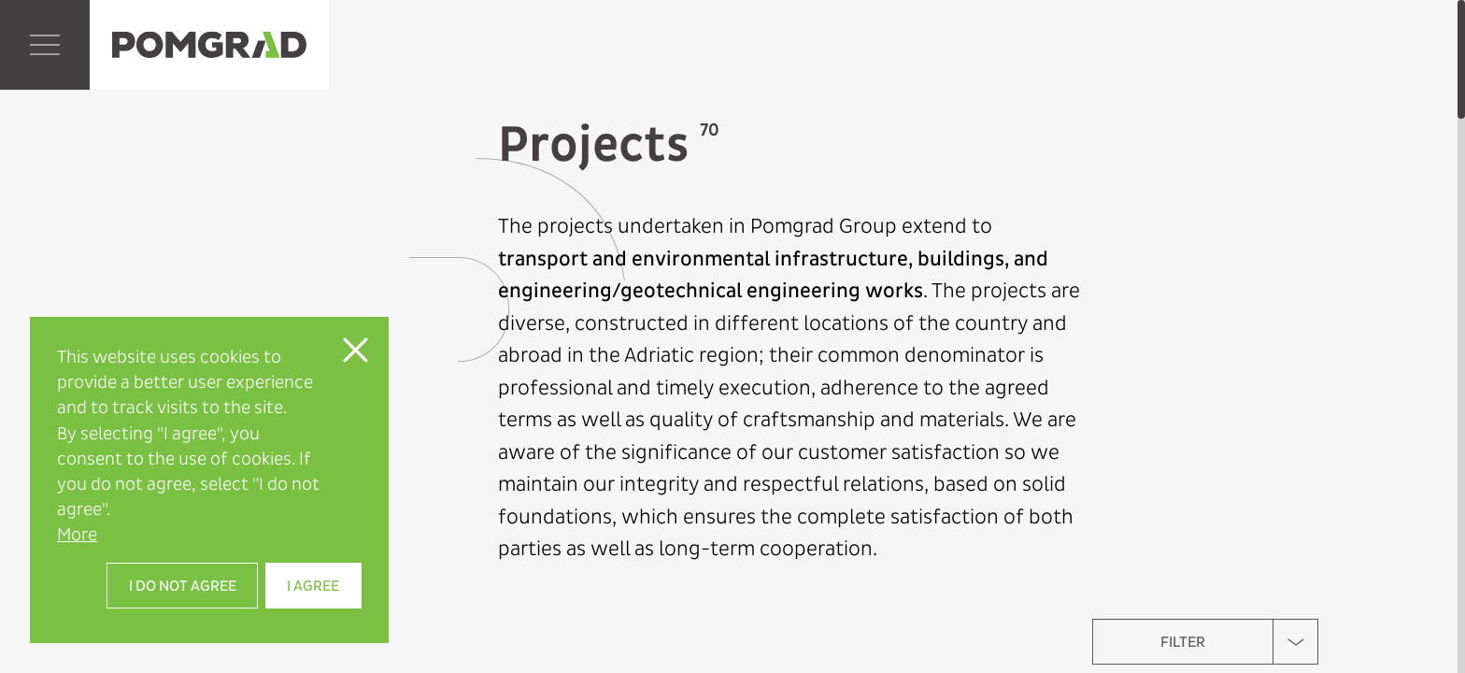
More (77, 534)
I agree (313, 585)
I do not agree (182, 585)
